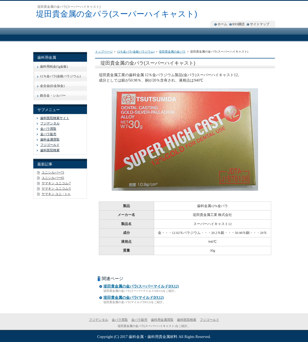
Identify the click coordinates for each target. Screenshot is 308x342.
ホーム (222, 24)
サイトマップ (259, 24)
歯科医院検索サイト (54, 118)
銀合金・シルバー (53, 95)
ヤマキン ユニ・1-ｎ (56, 194)
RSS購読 (239, 24)
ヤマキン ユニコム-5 (56, 188)
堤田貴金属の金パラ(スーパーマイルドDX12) (141, 286)
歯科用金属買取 (162, 320)
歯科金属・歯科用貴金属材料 (153, 336)
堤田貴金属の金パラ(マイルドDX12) (133, 298)
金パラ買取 (48, 129)
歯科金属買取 (50, 139)
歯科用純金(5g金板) (54, 66)
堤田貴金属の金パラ (172, 51)
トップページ (104, 51)
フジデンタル (50, 123)
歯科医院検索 (50, 150)
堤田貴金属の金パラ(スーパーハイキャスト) (116, 13)
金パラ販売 (48, 134)
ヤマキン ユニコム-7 (56, 183)
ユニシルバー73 (53, 172)
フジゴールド (50, 145)
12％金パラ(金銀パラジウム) (136, 51)
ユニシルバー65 (53, 178)
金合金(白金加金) (52, 86)
